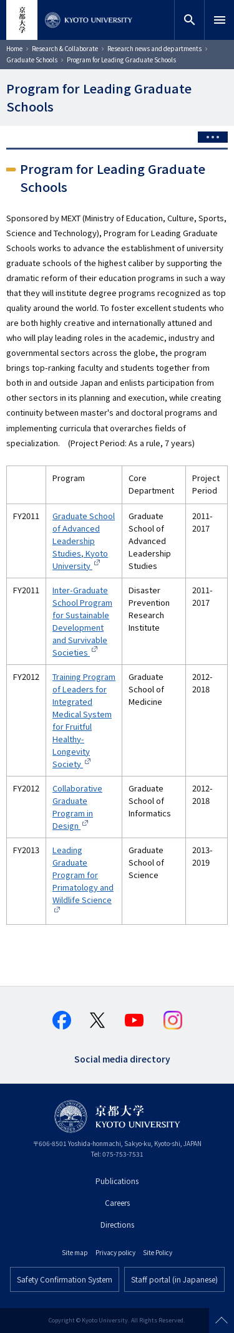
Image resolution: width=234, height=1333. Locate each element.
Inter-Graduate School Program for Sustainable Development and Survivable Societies (82, 621)
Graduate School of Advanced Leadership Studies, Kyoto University (83, 540)
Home (14, 48)
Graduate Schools (31, 59)
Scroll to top (221, 1320)
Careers (117, 1202)
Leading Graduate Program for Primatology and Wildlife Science (83, 874)
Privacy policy (115, 1252)
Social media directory (122, 1058)
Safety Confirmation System (64, 1279)
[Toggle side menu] (213, 137)
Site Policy (157, 1252)
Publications (117, 1180)
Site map (75, 1252)
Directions (117, 1224)
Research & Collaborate (65, 48)
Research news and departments (154, 48)
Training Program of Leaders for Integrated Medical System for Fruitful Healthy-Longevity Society (83, 720)
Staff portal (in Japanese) (174, 1279)
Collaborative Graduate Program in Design (77, 806)
